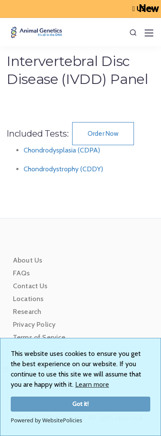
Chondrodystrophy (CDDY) (63, 169)
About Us (27, 260)
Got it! (80, 404)
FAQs (21, 273)
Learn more (92, 384)
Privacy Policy (34, 324)
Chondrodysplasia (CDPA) (62, 150)
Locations (28, 299)
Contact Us (30, 286)
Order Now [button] (103, 133)
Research (27, 312)
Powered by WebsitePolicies (46, 420)
